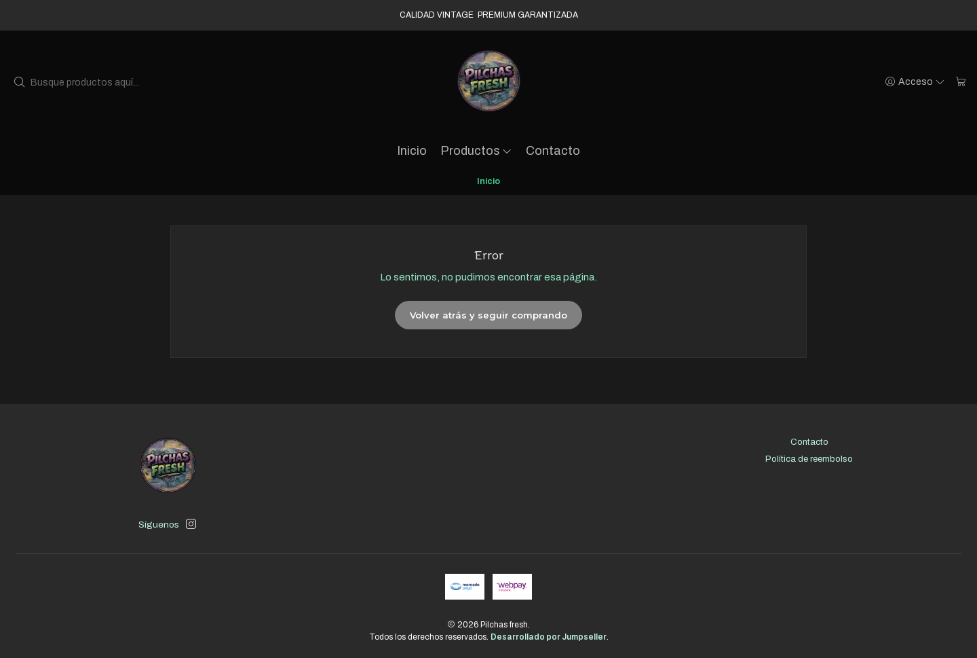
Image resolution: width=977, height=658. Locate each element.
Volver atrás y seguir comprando (488, 315)
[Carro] (961, 82)
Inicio (412, 151)
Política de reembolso (809, 459)
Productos (476, 151)
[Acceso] (915, 82)
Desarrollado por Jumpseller (549, 637)
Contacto (553, 151)
